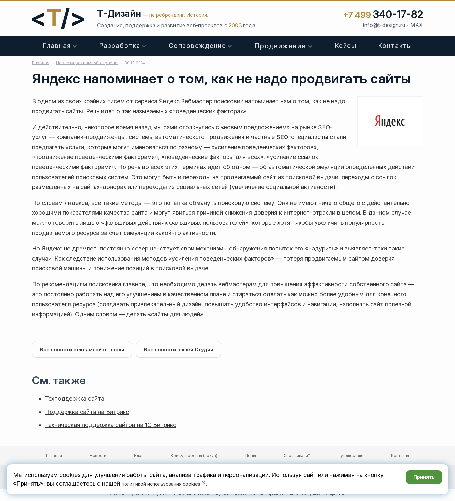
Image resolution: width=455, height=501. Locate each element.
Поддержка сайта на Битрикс (87, 413)
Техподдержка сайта (74, 399)
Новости (98, 456)
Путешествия (350, 456)
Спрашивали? (297, 456)
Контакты (395, 46)
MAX (416, 25)
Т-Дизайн (119, 13)
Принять (420, 479)
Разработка (119, 46)
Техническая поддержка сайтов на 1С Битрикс (110, 426)
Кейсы (346, 46)
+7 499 (383, 15)
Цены (250, 456)
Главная (57, 46)
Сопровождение (197, 46)
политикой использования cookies (170, 483)
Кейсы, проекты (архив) (194, 456)
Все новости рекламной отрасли (83, 350)
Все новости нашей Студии (182, 350)
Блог (138, 456)
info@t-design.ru (384, 25)
